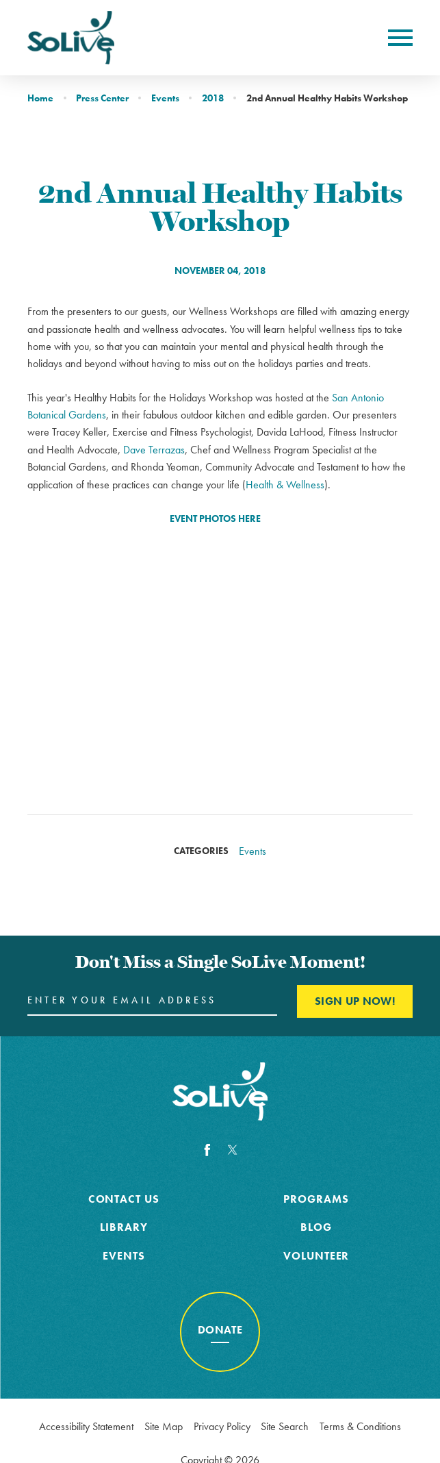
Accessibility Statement (86, 1426)
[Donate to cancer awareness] (220, 1332)
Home (40, 98)
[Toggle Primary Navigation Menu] (400, 37)
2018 (213, 98)
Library (124, 1227)
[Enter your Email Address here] (152, 1001)
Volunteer (316, 1256)
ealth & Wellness (288, 484)
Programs (316, 1199)
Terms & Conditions (360, 1426)
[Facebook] (207, 1150)
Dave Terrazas (154, 449)
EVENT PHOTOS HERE (215, 518)
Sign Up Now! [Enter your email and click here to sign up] (355, 1001)
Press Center (102, 98)
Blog (316, 1227)
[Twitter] (233, 1150)
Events (165, 98)
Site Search (285, 1426)
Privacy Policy (222, 1426)
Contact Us (124, 1199)
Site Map (163, 1426)
